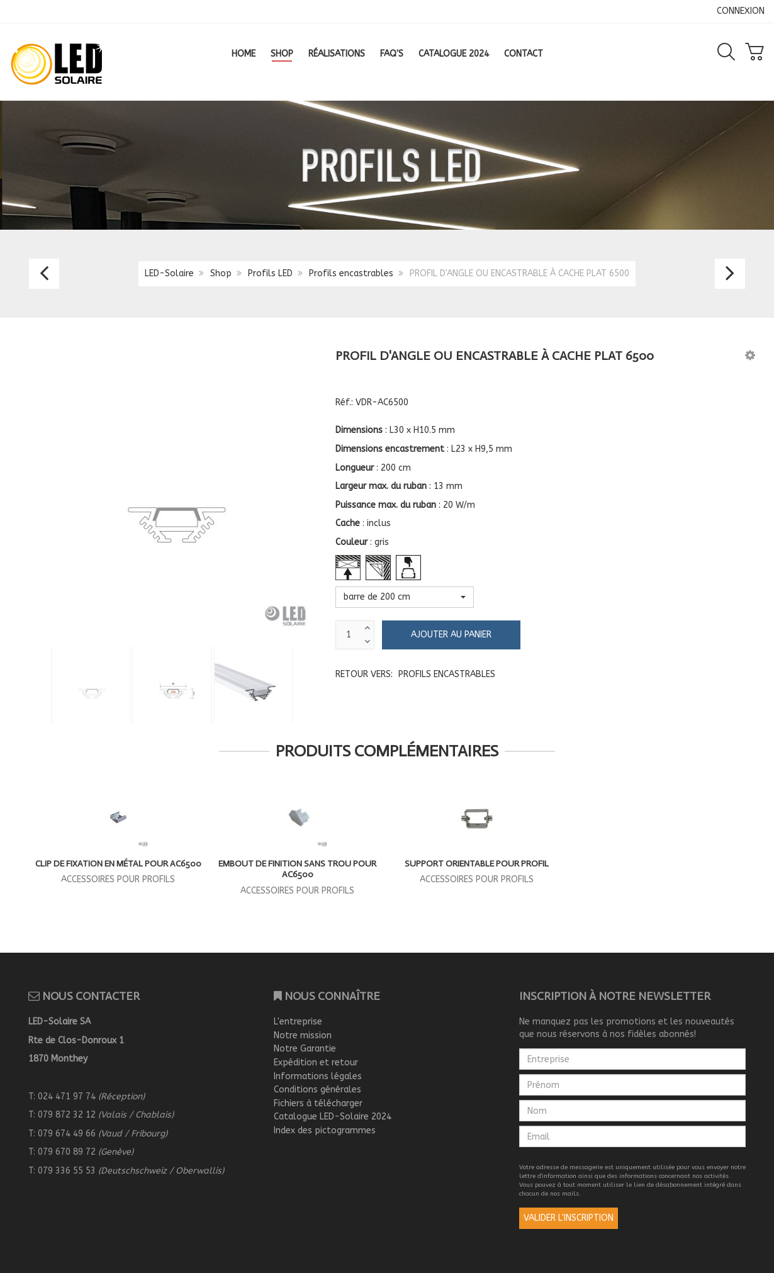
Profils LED (270, 273)
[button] (750, 355)
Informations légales (318, 1076)
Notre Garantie (305, 1048)
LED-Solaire (169, 273)
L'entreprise (298, 1021)
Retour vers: (415, 674)
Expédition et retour (316, 1062)
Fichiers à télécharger (318, 1103)
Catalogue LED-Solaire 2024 (332, 1116)
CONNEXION (741, 11)
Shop (221, 273)
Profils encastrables (351, 273)
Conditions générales (317, 1089)
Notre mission (303, 1035)
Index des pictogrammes (325, 1130)
